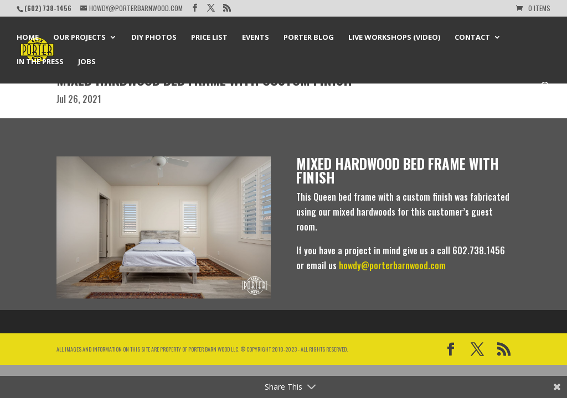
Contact (472, 37)
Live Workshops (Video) (394, 37)
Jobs (87, 61)
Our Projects (79, 37)
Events (255, 37)
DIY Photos (154, 37)
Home (28, 37)
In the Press (40, 61)
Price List (209, 37)
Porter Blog (309, 37)
